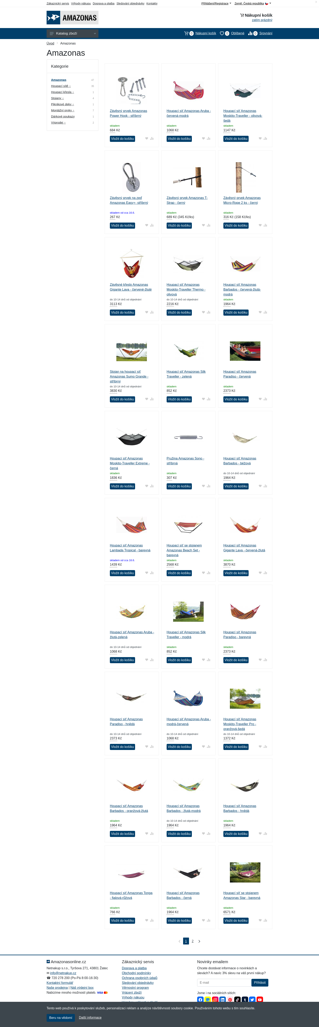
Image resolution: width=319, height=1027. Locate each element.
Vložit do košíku (122, 138)
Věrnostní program (135, 987)
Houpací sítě (61, 86)
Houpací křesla (62, 92)
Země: (253, 3)
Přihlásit (260, 982)
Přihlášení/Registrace (216, 3)
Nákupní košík (198, 33)
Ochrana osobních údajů (139, 978)
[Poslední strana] (198, 941)
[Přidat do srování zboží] (151, 138)
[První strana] (179, 941)
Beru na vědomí (60, 1017)
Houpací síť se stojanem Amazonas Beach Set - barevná (184, 550)
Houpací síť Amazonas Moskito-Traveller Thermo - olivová (186, 289)
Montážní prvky (62, 110)
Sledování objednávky (130, 3)
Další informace (90, 1017)
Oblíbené (230, 33)
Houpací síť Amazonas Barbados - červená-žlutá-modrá (242, 289)
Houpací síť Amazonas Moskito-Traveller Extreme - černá (130, 463)
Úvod (50, 43)
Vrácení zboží (132, 992)
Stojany (57, 98)
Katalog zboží (73, 33)
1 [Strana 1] (186, 941)
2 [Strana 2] (193, 941)
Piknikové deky (62, 104)
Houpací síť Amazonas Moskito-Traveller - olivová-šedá (242, 115)
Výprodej (58, 122)
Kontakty (151, 3)
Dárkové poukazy (63, 116)
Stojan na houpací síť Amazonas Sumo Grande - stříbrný (129, 376)
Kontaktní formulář (60, 983)
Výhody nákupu (81, 3)
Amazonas (58, 80)
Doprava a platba (104, 3)
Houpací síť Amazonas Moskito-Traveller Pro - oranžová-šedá (239, 724)
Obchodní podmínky (136, 973)
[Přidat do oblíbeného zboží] (146, 138)
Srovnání (258, 33)
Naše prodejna (57, 987)
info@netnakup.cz (63, 973)
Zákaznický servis (58, 3)
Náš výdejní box (82, 987)
